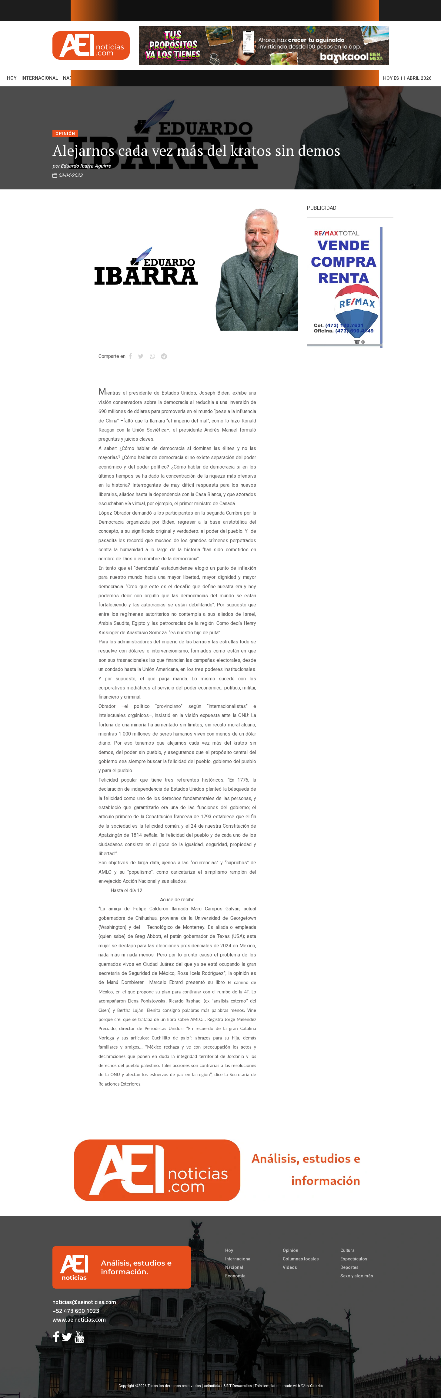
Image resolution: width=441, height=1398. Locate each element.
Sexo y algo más (356, 1275)
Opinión (65, 133)
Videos (290, 1267)
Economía (235, 1275)
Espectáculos (353, 1258)
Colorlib (316, 1386)
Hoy (13, 77)
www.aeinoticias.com (79, 1319)
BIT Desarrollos (239, 1386)
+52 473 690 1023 (75, 1310)
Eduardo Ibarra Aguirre (86, 166)
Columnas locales (301, 1258)
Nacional (234, 1267)
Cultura (347, 1250)
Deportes (349, 1267)
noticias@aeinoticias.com (84, 1301)
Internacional (40, 78)
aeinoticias (213, 1386)
